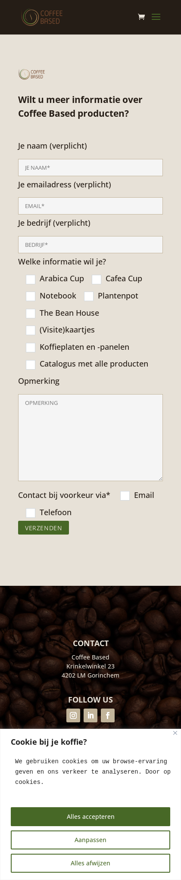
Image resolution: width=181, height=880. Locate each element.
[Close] (175, 733)
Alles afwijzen (90, 863)
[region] (90, 804)
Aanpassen (90, 840)
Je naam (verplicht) (90, 344)
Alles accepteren (91, 816)
